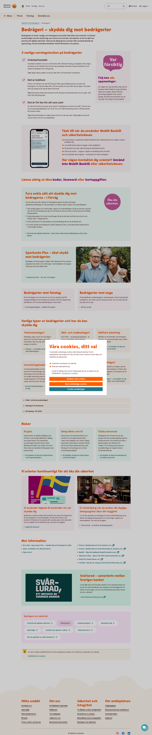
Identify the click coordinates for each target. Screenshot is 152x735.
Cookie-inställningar (76, 389)
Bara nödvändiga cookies (76, 384)
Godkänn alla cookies (76, 379)
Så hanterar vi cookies (70, 373)
